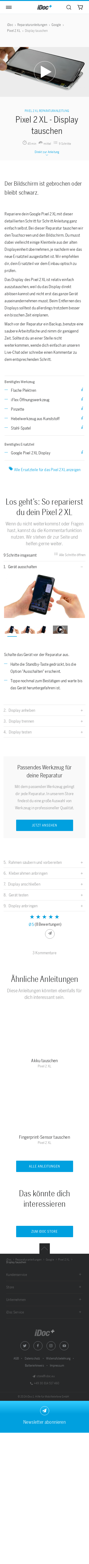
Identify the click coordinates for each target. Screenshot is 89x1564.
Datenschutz (33, 1358)
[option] (44, 595)
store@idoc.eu (43, 1376)
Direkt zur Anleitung (47, 153)
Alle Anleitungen (44, 1166)
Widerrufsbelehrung (58, 1358)
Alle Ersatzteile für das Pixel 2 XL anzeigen (45, 469)
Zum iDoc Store (44, 1232)
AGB (17, 1358)
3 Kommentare (44, 952)
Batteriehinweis (35, 1365)
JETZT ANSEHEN (44, 825)
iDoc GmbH (44, 1332)
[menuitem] (69, 7)
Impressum (57, 1365)
